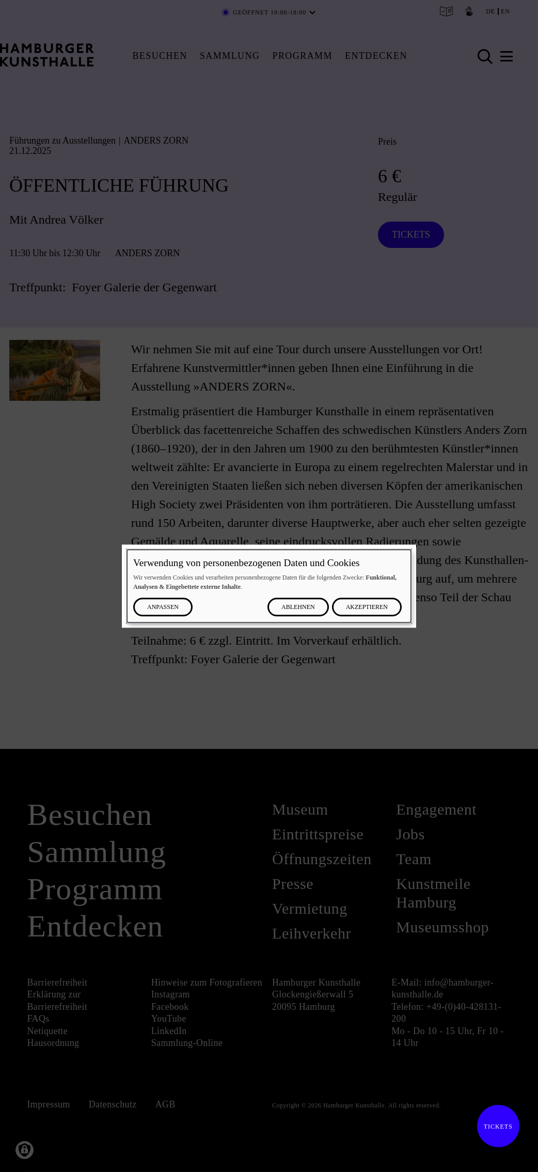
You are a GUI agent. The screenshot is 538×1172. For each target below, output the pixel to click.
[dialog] (269, 586)
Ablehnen (298, 607)
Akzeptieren (367, 607)
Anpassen (163, 607)
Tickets (495, 1126)
